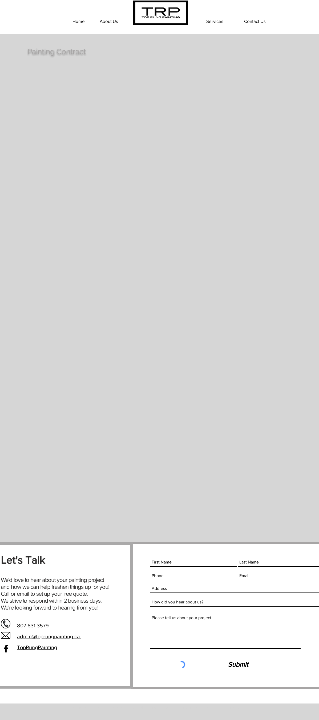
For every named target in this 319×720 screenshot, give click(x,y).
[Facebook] (6, 648)
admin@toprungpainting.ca (49, 636)
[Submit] (238, 664)
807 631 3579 (33, 625)
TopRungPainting (37, 647)
